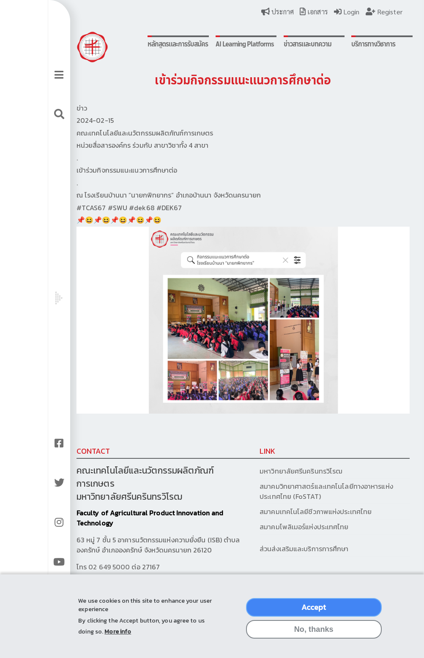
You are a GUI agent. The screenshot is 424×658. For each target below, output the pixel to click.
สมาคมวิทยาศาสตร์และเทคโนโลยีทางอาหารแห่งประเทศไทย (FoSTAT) (302, 478)
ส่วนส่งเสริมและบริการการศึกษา (281, 535)
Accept (313, 611)
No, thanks (314, 634)
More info (117, 636)
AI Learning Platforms (210, 48)
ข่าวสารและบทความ (282, 44)
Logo (81, 46)
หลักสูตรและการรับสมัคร (155, 48)
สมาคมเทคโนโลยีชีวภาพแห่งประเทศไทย (292, 498)
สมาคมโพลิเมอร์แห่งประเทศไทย (280, 513)
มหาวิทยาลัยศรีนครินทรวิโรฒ (277, 457)
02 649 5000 (98, 554)
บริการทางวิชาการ (344, 44)
